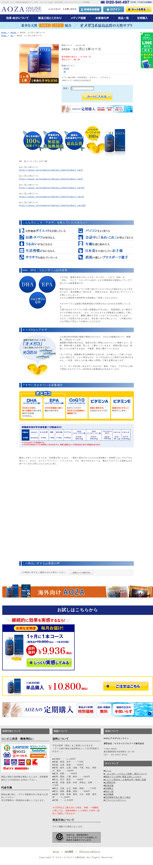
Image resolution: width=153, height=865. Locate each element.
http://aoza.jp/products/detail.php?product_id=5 (51, 170)
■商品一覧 (109, 791)
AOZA (66, 68)
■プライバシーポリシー (115, 800)
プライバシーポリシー (89, 851)
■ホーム (107, 770)
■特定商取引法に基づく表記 (117, 797)
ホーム (56, 851)
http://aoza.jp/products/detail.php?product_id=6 (51, 179)
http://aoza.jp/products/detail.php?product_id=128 (52, 205)
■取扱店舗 (109, 785)
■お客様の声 (110, 782)
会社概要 (69, 851)
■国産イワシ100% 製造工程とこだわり (123, 776)
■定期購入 (109, 788)
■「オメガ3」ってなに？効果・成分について (125, 773)
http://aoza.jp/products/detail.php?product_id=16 (51, 187)
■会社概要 (109, 794)
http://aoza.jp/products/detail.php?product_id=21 (51, 196)
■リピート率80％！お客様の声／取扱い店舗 (125, 779)
